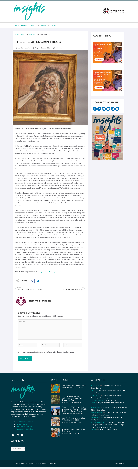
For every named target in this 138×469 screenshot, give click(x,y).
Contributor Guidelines (24, 429)
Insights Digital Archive (24, 424)
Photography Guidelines (24, 432)
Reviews (23, 34)
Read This (32, 34)
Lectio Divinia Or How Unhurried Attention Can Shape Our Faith (72, 401)
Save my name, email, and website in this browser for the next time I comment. (47, 355)
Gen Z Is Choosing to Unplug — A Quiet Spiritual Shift (74, 422)
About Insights (119, 467)
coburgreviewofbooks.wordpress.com (49, 272)
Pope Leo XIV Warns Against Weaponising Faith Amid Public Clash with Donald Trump (74, 412)
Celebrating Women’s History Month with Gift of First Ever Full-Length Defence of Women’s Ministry (107, 427)
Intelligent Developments (48, 467)
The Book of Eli (110, 403)
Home (17, 34)
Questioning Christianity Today (74, 388)
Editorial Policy (21, 427)
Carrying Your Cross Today (107, 432)
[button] (25, 25)
